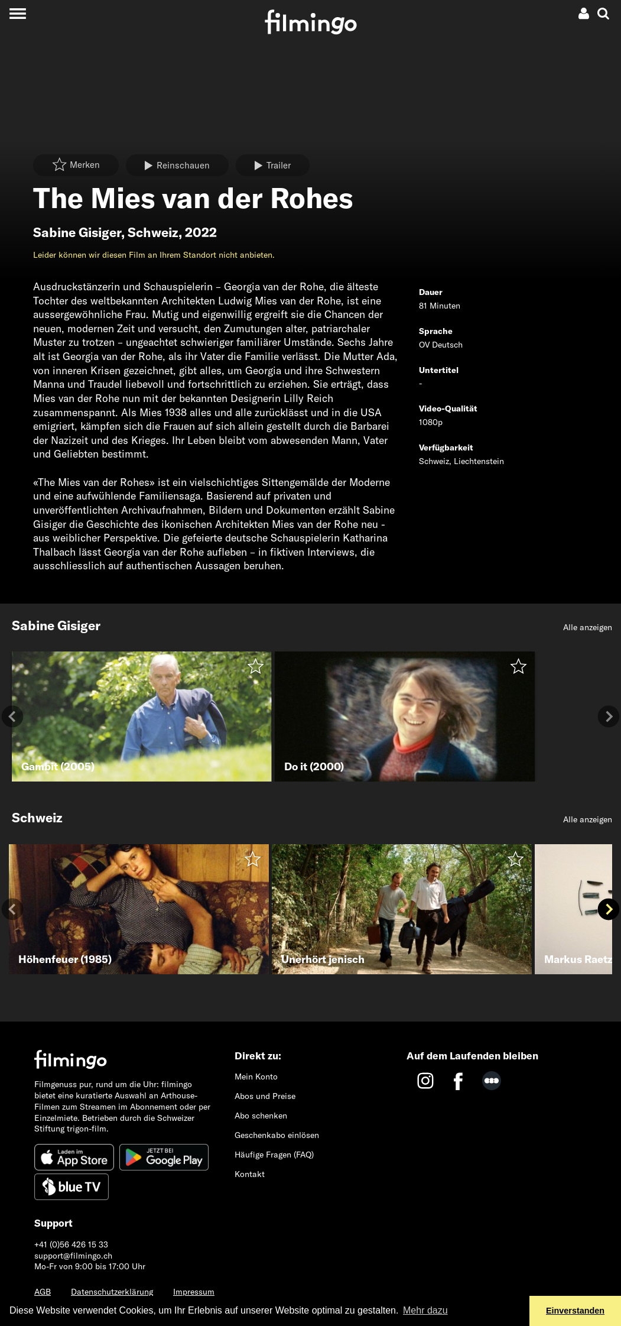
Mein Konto (256, 1076)
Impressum (193, 1291)
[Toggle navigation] (17, 13)
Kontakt (250, 1174)
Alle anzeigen (587, 627)
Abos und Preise (265, 1096)
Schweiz (153, 232)
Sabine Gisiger (77, 232)
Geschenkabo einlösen (277, 1135)
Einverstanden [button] (575, 1310)
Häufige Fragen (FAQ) (274, 1154)
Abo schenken (261, 1115)
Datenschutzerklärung (112, 1291)
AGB (42, 1291)
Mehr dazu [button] (425, 1310)
